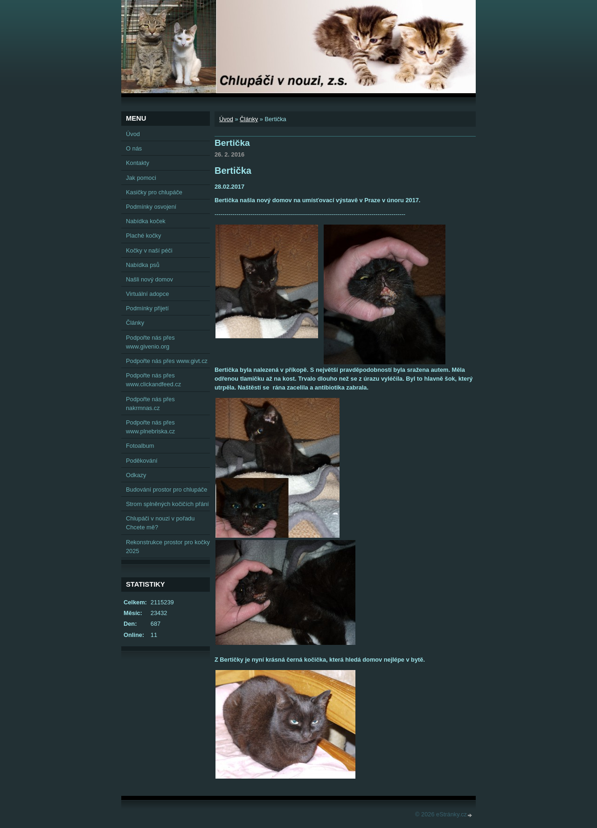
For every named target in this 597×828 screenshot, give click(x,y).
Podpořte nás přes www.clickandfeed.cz (153, 380)
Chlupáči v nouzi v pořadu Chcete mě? (160, 523)
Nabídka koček (146, 221)
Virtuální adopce (147, 293)
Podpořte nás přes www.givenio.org (150, 342)
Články (249, 119)
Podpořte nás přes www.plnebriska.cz (150, 427)
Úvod (226, 119)
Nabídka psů (143, 264)
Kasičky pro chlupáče (154, 192)
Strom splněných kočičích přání (167, 503)
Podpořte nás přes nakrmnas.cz (150, 403)
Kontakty (137, 162)
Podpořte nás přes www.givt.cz (167, 360)
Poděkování (142, 460)
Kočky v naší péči (149, 250)
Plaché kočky (143, 235)
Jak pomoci (141, 177)
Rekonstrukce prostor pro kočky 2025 (168, 546)
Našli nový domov (149, 279)
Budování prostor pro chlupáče (166, 489)
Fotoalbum (140, 445)
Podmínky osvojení (151, 206)
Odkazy (136, 475)
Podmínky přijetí (147, 308)
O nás (134, 148)
